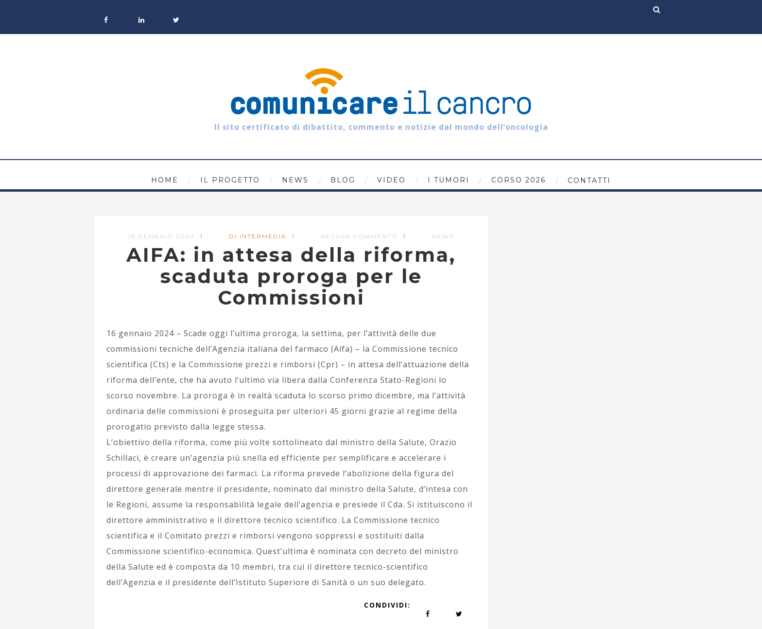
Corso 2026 (518, 180)
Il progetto (230, 180)
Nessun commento (359, 236)
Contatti (589, 180)
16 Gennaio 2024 (161, 236)
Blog (342, 180)
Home (164, 180)
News (295, 180)
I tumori (448, 180)
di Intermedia (258, 236)
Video (391, 180)
